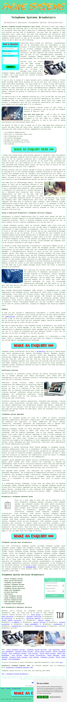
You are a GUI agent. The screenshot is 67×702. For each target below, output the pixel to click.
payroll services (39, 622)
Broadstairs (41, 351)
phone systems (35, 43)
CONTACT (55, 13)
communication (10, 316)
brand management (31, 624)
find (7, 546)
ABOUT (49, 13)
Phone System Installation (34, 655)
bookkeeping (58, 624)
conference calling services (27, 374)
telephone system (8, 570)
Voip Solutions (54, 649)
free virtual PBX (47, 96)
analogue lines (25, 71)
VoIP (42, 111)
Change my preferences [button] (55, 697)
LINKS (44, 13)
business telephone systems (54, 513)
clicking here (31, 567)
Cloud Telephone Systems (16, 649)
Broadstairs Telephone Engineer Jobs (19, 667)
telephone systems (58, 28)
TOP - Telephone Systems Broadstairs (15, 674)
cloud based (10, 84)
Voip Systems (33, 653)
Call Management (14, 659)
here (61, 662)
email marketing (7, 616)
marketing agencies (33, 618)
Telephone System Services (37, 649)
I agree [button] (39, 697)
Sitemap (2, 688)
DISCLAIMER (62, 13)
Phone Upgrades (53, 655)
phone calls (30, 122)
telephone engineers (18, 361)
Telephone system (8, 351)
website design (44, 620)
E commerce (16, 622)
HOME (40, 13)
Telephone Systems (47, 657)
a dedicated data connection (17, 192)
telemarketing (17, 626)
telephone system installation (46, 557)
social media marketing (11, 620)
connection (59, 125)
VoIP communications (25, 200)
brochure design (40, 626)
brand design (36, 614)
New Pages (8, 688)
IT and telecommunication (21, 179)
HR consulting (7, 618)
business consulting (34, 616)
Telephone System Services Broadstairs (23, 575)
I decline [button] (45, 697)
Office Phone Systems (43, 651)
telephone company (35, 56)
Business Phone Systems (24, 651)
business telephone (35, 220)
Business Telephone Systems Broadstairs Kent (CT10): (21, 26)
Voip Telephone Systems (17, 653)
